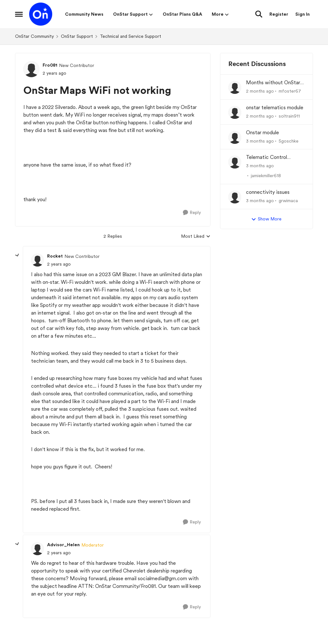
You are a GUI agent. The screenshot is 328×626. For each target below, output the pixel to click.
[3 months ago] (260, 140)
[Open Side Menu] (19, 14)
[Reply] (192, 212)
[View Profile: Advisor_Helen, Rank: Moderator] (37, 548)
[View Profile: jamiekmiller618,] (234, 162)
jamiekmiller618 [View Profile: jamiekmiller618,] (266, 175)
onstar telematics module (274, 107)
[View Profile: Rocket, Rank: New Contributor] (37, 260)
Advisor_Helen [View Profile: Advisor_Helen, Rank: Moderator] (63, 544)
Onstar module (262, 132)
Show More (266, 219)
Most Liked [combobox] (195, 237)
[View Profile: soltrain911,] (234, 112)
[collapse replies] (17, 255)
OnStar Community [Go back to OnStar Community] (34, 36)
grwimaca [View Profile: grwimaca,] (288, 200)
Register (278, 14)
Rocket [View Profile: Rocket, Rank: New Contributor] (55, 256)
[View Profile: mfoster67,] (234, 87)
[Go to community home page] (40, 14)
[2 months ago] (260, 91)
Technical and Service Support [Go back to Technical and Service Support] (130, 36)
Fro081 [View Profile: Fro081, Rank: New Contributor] (50, 65)
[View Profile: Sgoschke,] (234, 137)
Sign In (302, 14)
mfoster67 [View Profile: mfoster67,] (290, 91)
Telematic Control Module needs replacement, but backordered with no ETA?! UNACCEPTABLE (273, 157)
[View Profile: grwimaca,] (234, 197)
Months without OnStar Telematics (273, 82)
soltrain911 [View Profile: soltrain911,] (289, 116)
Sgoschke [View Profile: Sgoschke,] (289, 140)
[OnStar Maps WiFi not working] (59, 264)
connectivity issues (268, 192)
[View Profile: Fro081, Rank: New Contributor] (31, 69)
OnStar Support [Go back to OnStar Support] (77, 36)
